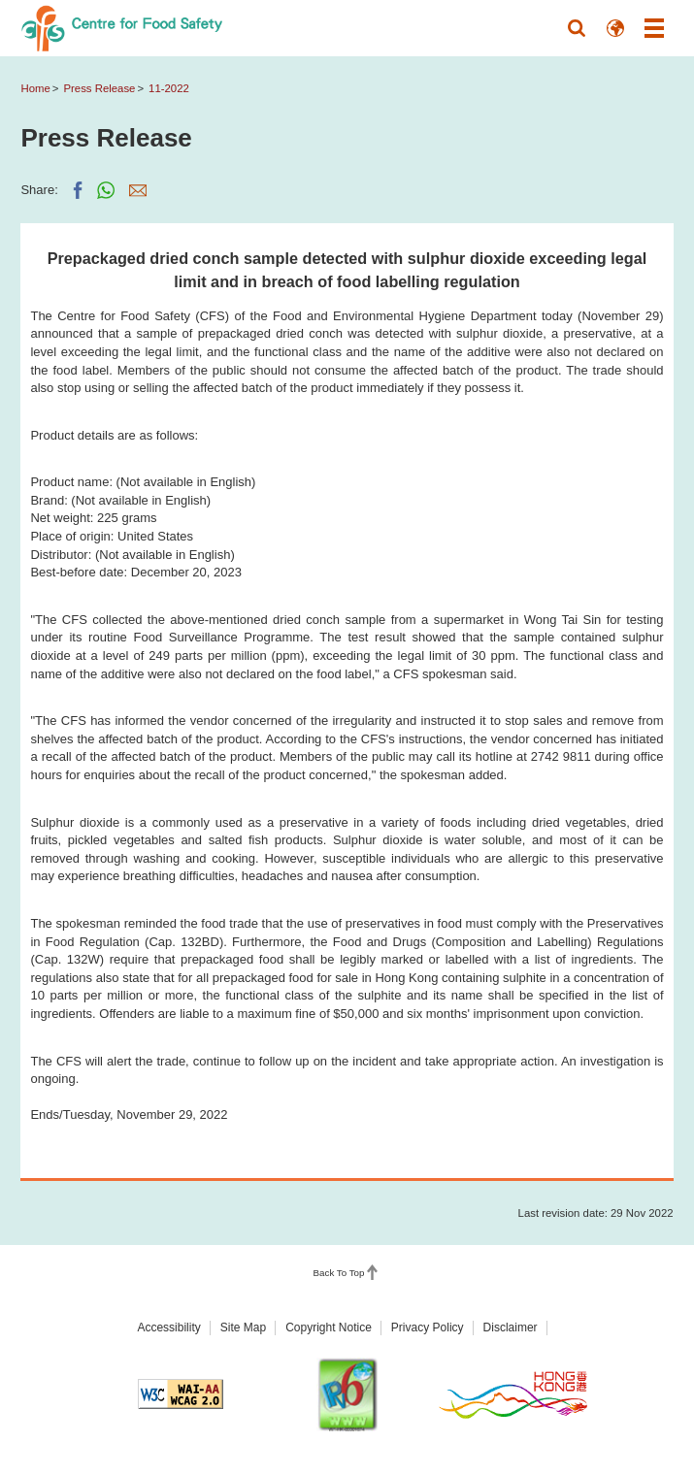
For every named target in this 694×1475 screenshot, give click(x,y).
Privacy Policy (427, 1327)
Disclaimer (510, 1327)
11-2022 (169, 88)
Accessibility (168, 1327)
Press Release (99, 88)
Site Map (243, 1327)
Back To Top (339, 1272)
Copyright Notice (328, 1327)
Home (35, 88)
